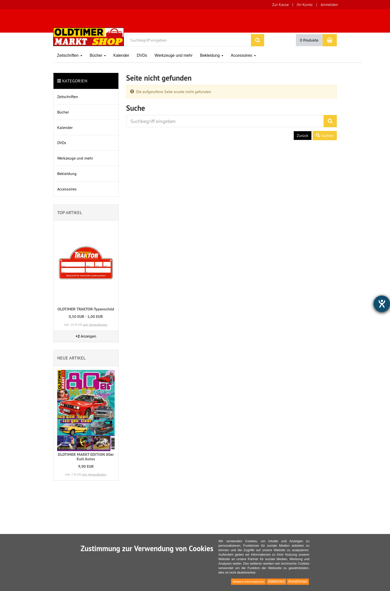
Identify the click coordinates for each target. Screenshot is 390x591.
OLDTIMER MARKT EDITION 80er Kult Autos (86, 457)
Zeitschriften (69, 55)
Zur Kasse (280, 4)
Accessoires (243, 55)
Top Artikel (69, 212)
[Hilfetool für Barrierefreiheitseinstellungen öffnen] (382, 304)
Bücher (98, 55)
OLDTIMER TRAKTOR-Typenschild (85, 309)
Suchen (325, 135)
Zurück (302, 135)
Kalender (121, 55)
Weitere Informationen (248, 582)
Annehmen (297, 581)
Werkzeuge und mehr (174, 55)
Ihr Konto (305, 4)
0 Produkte (309, 40)
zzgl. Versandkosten (95, 324)
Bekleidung (211, 55)
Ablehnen (276, 581)
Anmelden (329, 4)
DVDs (142, 55)
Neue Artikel (71, 358)
